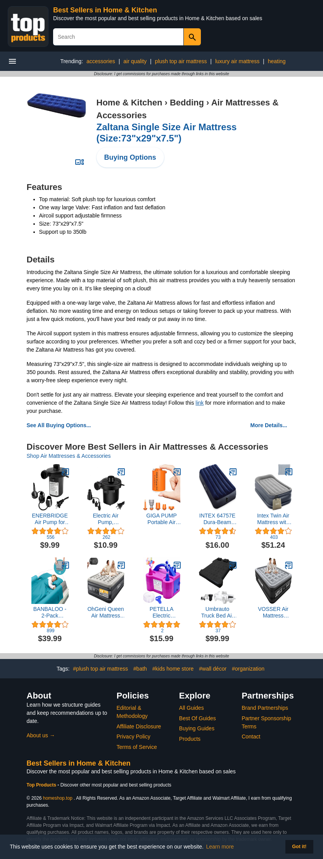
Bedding (187, 102)
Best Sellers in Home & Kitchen (105, 10)
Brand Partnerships (265, 708)
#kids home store (173, 669)
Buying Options (130, 157)
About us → (41, 735)
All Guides (191, 708)
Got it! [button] (299, 846)
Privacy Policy (133, 736)
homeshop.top (58, 798)
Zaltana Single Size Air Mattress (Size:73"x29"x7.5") (167, 132)
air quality (135, 61)
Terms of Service (137, 747)
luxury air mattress (237, 61)
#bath (140, 669)
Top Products (42, 785)
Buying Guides (196, 728)
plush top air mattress (181, 61)
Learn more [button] (220, 846)
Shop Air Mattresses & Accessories (69, 456)
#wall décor (212, 669)
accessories (100, 61)
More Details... (268, 425)
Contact (251, 736)
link (199, 403)
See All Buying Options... (59, 425)
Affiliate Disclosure (139, 726)
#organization (248, 669)
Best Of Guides (197, 718)
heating (277, 61)
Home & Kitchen (129, 102)
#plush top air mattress (100, 669)
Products (189, 739)
